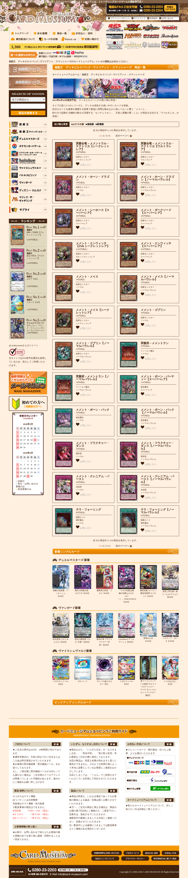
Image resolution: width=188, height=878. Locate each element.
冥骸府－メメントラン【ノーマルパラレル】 (92, 378)
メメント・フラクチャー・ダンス (92, 444)
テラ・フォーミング (88, 509)
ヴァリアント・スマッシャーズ (129, 74)
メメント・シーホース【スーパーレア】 (92, 211)
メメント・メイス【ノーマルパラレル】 (157, 278)
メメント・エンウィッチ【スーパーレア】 (156, 245)
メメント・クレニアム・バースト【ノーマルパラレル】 (157, 479)
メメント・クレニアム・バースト (92, 478)
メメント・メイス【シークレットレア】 (92, 311)
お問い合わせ (167, 18)
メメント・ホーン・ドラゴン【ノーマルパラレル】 (157, 178)
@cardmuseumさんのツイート (23, 345)
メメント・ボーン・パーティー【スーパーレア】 (157, 378)
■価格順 (90, 124)
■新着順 (100, 124)
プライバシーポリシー (120, 18)
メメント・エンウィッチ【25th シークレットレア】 (93, 245)
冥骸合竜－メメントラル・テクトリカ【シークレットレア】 (92, 146)
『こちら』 (95, 775)
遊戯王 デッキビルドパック (96, 74)
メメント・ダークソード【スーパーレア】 (156, 211)
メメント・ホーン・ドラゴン (92, 178)
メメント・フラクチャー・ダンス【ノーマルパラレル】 (157, 446)
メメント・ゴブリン (153, 309)
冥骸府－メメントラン (155, 343)
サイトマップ (139, 18)
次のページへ (124, 135)
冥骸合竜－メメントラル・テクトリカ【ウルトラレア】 (157, 146)
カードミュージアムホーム (65, 74)
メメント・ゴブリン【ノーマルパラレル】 (92, 345)
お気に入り (83, 164)
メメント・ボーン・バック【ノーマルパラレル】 (157, 411)
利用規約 (153, 18)
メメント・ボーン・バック (92, 409)
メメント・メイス (87, 276)
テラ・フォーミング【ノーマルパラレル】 (157, 511)
